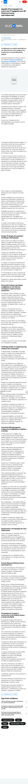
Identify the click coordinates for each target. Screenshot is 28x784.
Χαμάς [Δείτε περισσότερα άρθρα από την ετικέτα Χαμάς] (18, 720)
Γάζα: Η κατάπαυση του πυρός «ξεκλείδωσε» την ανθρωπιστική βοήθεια (12, 702)
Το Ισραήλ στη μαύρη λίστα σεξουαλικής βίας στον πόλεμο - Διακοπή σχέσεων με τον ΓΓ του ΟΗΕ (12, 707)
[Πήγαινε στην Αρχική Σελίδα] (5, 2)
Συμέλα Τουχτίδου (7, 37)
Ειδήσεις (5, 5)
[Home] (1, 5)
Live (25, 1)
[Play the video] (14, 26)
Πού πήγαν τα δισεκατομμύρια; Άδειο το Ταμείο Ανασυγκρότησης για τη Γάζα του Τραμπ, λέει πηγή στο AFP (11, 714)
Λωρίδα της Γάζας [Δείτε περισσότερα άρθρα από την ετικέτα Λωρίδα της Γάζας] (7, 720)
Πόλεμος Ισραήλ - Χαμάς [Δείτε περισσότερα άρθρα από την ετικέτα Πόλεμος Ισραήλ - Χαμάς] (17, 723)
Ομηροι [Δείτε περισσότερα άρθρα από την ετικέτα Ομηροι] (5, 727)
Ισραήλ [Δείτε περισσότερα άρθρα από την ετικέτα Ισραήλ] (5, 723)
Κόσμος (10, 5)
